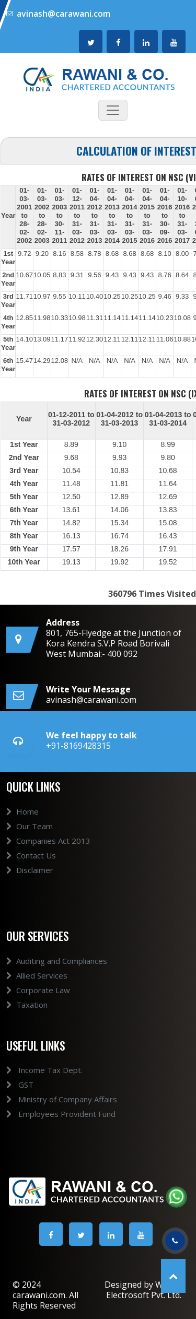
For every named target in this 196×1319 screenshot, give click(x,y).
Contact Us (31, 873)
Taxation (27, 1023)
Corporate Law (38, 1008)
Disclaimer (29, 888)
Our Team (29, 844)
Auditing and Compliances (56, 979)
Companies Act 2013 (48, 859)
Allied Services (36, 993)
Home (22, 830)
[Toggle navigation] (113, 110)
